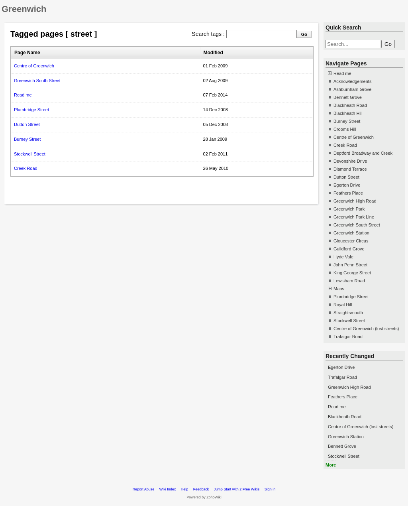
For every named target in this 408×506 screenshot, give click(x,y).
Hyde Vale (343, 256)
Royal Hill (342, 304)
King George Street (352, 272)
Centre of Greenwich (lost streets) (366, 328)
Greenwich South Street (37, 80)
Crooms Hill (344, 129)
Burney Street (27, 139)
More (331, 465)
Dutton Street (27, 124)
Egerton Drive (346, 185)
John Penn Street (350, 264)
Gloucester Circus (350, 240)
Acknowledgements (352, 81)
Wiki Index (167, 489)
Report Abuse (144, 489)
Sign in (270, 489)
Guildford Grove (349, 248)
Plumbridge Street (31, 109)
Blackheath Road (350, 105)
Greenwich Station (351, 232)
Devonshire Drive (350, 161)
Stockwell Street (29, 154)
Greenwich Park (349, 209)
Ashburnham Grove (352, 89)
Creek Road (25, 168)
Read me (23, 95)
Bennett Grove (347, 97)
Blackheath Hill (348, 113)
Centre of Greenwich (34, 65)
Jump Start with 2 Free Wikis (237, 489)
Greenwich (24, 9)
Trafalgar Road (348, 336)
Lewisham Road (349, 280)
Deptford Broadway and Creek (362, 153)
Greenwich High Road (355, 201)
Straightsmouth (348, 312)
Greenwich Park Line (353, 217)
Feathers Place (348, 193)
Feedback (201, 489)
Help (184, 489)
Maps (338, 288)
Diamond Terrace (350, 169)
